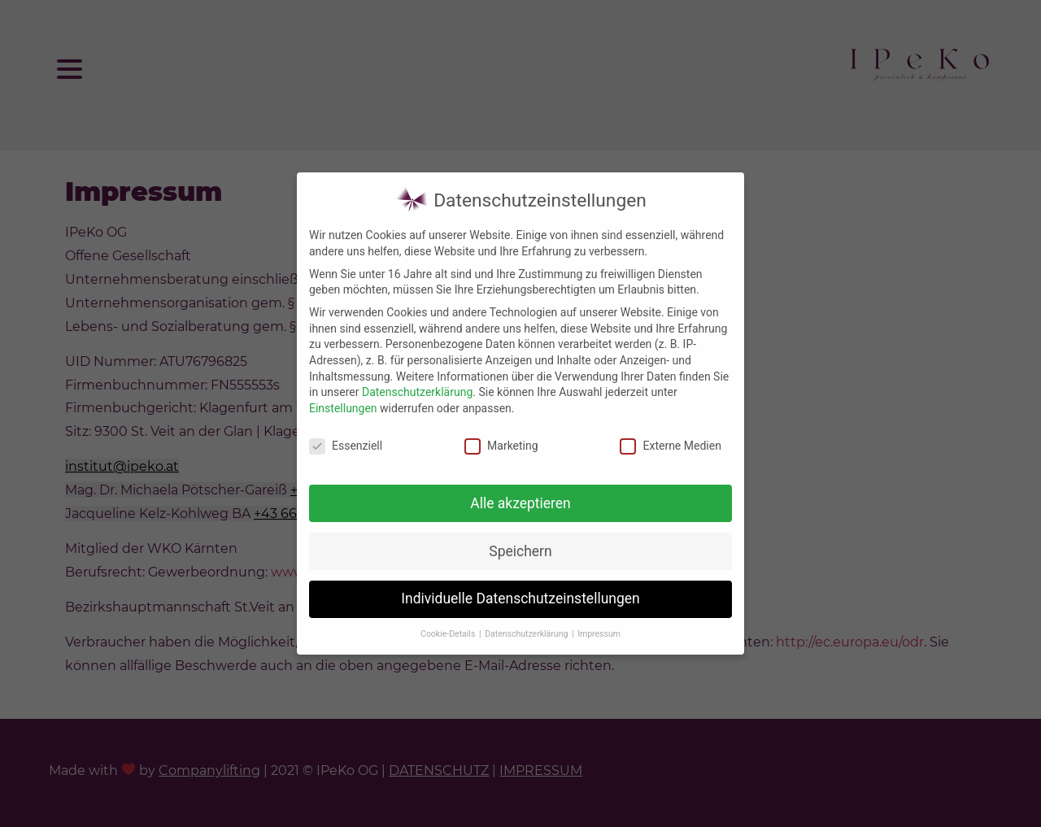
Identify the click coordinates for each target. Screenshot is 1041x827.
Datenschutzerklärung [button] (527, 627)
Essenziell (345, 439)
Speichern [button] (520, 545)
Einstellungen (343, 401)
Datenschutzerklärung (417, 385)
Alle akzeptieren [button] (520, 497)
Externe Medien (670, 439)
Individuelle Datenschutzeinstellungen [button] (520, 593)
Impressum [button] (599, 627)
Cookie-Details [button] (448, 627)
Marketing (501, 439)
